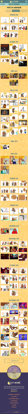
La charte (14, 396)
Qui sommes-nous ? (14, 398)
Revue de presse (14, 403)
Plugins (14, 405)
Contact (14, 407)
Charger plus (14, 361)
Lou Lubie (16, 412)
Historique (14, 400)
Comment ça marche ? (14, 394)
